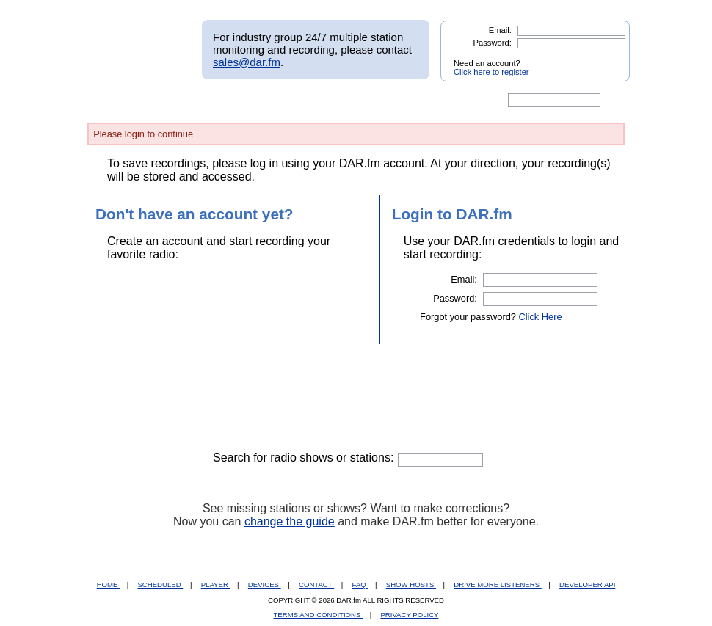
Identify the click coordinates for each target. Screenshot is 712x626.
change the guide (289, 521)
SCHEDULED (160, 584)
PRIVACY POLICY (409, 615)
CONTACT (316, 584)
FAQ (360, 584)
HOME (108, 584)
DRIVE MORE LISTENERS (497, 584)
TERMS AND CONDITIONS (318, 615)
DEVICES (264, 584)
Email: (500, 30)
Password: (492, 42)
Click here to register (491, 72)
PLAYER (215, 584)
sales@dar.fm (246, 62)
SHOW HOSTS (411, 584)
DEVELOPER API (587, 584)
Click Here (540, 316)
